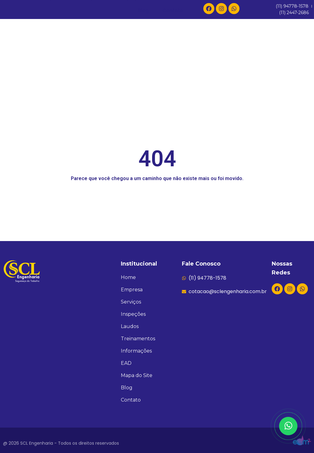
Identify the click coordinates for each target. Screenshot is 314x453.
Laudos (168, 66)
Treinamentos (207, 66)
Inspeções (132, 66)
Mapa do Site (136, 375)
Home (21, 66)
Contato (173, 78)
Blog (143, 78)
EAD (243, 66)
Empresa (53, 66)
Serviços (92, 66)
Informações (277, 66)
